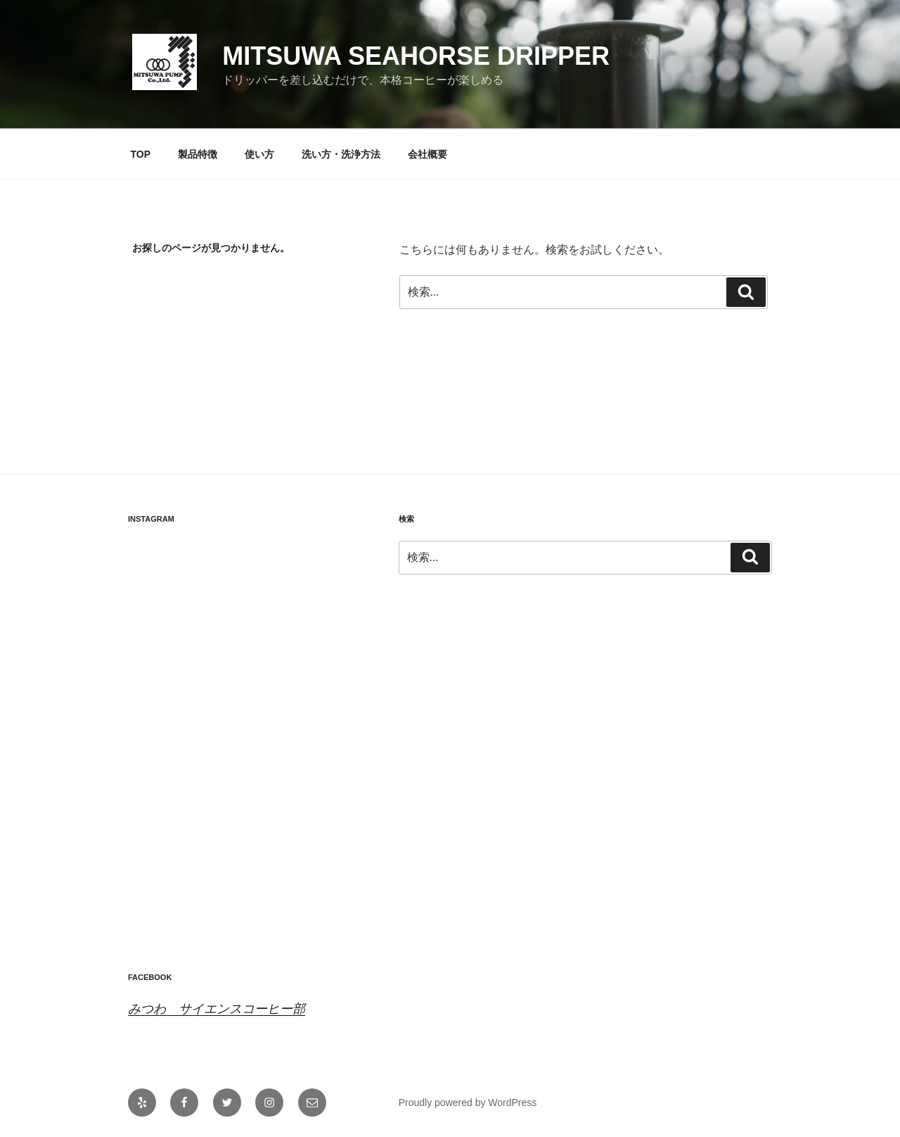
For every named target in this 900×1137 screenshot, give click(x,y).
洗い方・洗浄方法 (341, 154)
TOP (141, 154)
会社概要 (427, 154)
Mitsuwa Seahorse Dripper (416, 56)
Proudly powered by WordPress (468, 1102)
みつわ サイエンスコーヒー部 (216, 1009)
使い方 (259, 154)
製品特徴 (197, 154)
